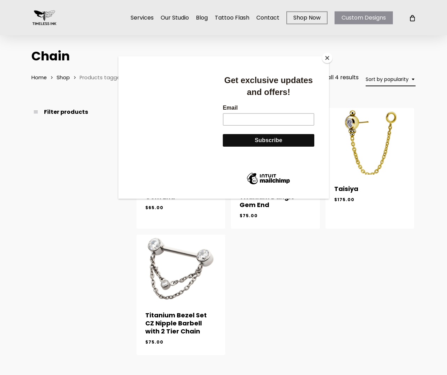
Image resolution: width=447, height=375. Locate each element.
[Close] (327, 58)
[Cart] (412, 17)
